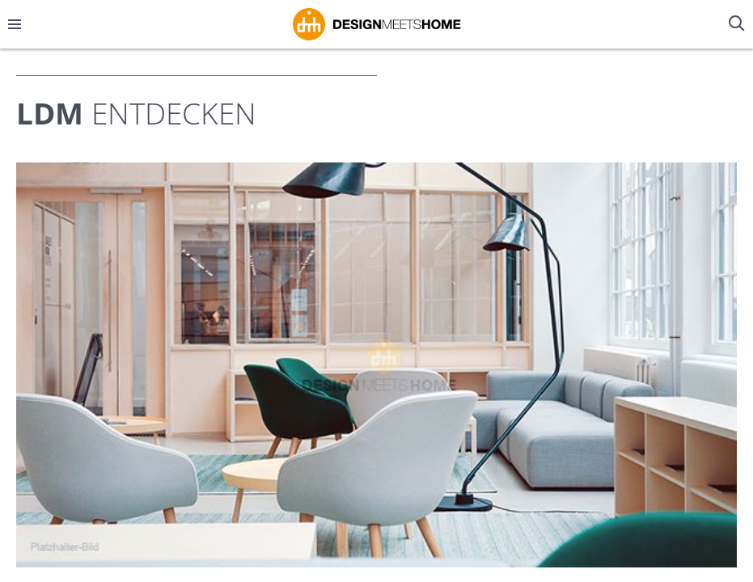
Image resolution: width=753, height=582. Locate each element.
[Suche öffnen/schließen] (738, 24)
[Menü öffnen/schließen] (14, 24)
